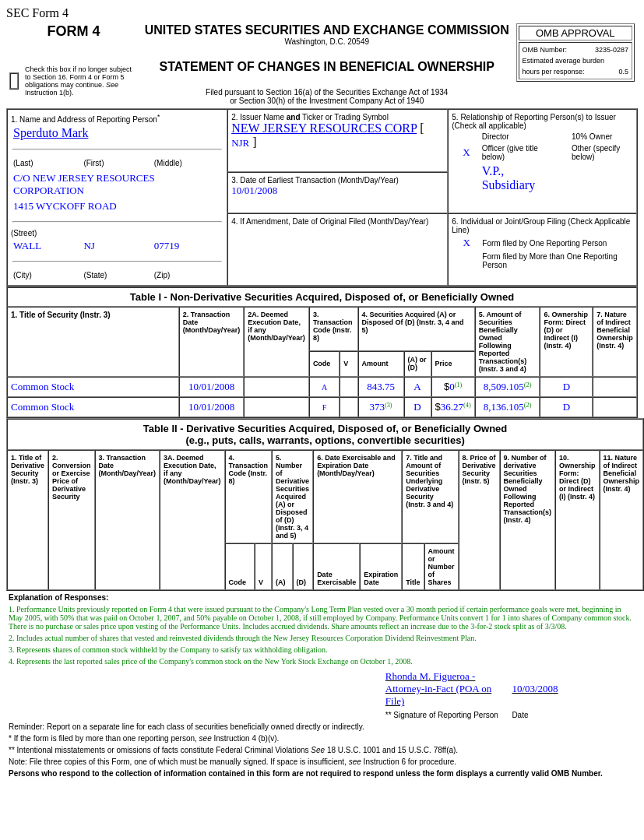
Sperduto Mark (50, 132)
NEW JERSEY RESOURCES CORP (324, 128)
